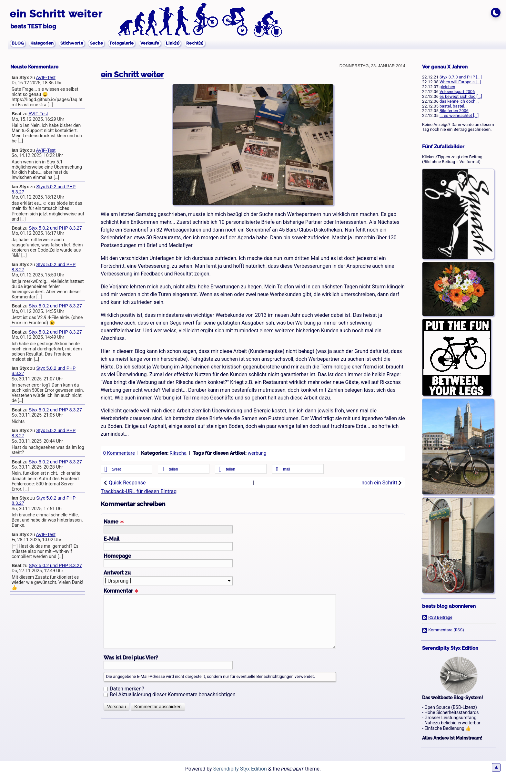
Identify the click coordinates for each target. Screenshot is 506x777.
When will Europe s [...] (460, 81)
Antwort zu (117, 573)
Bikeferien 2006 (454, 110)
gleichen (447, 86)
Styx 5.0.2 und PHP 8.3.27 (55, 228)
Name (114, 522)
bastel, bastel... (454, 106)
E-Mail (111, 539)
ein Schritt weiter (56, 14)
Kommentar (121, 591)
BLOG (19, 44)
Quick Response (125, 483)
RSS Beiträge (440, 617)
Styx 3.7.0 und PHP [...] (461, 77)
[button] (126, 469)
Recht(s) (234, 44)
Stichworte (85, 44)
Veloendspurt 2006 (457, 91)
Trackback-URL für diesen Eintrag (139, 491)
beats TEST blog (33, 26)
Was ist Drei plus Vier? (131, 658)
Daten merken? (127, 689)
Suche (114, 44)
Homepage (117, 556)
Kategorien (48, 44)
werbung (257, 453)
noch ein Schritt (381, 483)
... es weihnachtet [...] (459, 115)
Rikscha (178, 453)
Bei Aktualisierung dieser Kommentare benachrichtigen (173, 694)
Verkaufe (179, 44)
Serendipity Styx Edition (240, 769)
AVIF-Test (46, 77)
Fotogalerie (145, 44)
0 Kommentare (119, 453)
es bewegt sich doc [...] (461, 96)
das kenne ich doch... (459, 101)
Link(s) (207, 44)
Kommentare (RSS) (446, 629)
